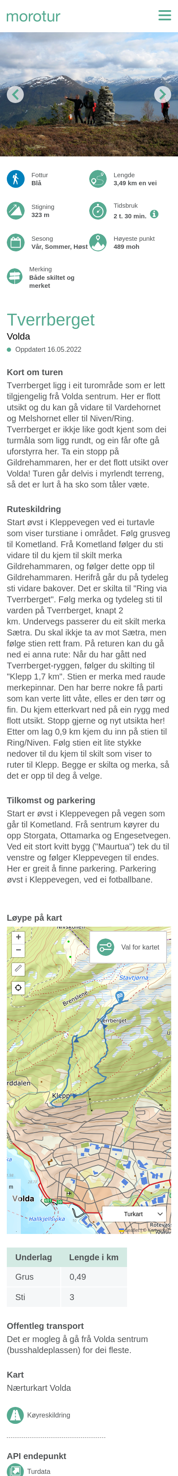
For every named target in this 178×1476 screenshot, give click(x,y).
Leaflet (129, 1230)
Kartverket (158, 1230)
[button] (120, 998)
